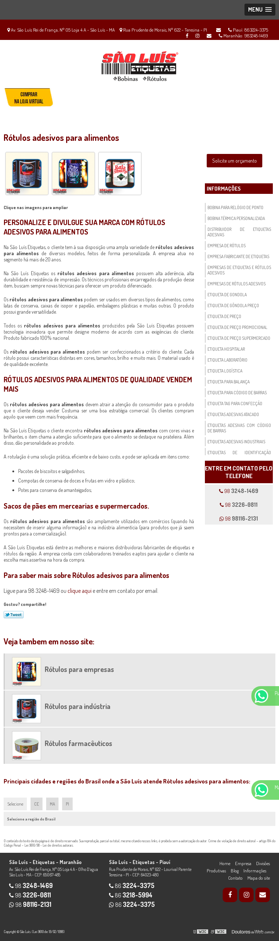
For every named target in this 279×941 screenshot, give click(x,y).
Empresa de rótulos (226, 245)
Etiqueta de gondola (227, 294)
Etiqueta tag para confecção (234, 403)
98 (238, 490)
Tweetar (14, 614)
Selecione (15, 804)
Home (224, 863)
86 (131, 885)
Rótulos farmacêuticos (78, 743)
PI (67, 804)
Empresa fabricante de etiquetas (238, 256)
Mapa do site (258, 878)
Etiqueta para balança (228, 381)
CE (36, 804)
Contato (235, 878)
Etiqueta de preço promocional (237, 327)
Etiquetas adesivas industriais (236, 441)
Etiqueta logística (224, 371)
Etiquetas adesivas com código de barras (239, 428)
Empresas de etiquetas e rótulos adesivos (239, 270)
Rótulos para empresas (79, 669)
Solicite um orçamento (234, 161)
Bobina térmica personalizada (236, 218)
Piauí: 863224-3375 (248, 30)
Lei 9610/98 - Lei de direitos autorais (48, 845)
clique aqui (80, 590)
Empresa (243, 863)
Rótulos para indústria (77, 706)
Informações (223, 188)
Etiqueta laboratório (227, 360)
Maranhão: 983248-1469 (243, 35)
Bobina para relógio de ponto (235, 207)
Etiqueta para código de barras (237, 392)
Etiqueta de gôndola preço (233, 305)
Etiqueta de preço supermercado (238, 338)
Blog (235, 870)
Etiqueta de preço (224, 316)
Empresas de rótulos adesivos (236, 283)
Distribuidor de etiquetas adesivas (239, 232)
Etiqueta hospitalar (226, 349)
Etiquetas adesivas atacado (233, 414)
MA (52, 804)
